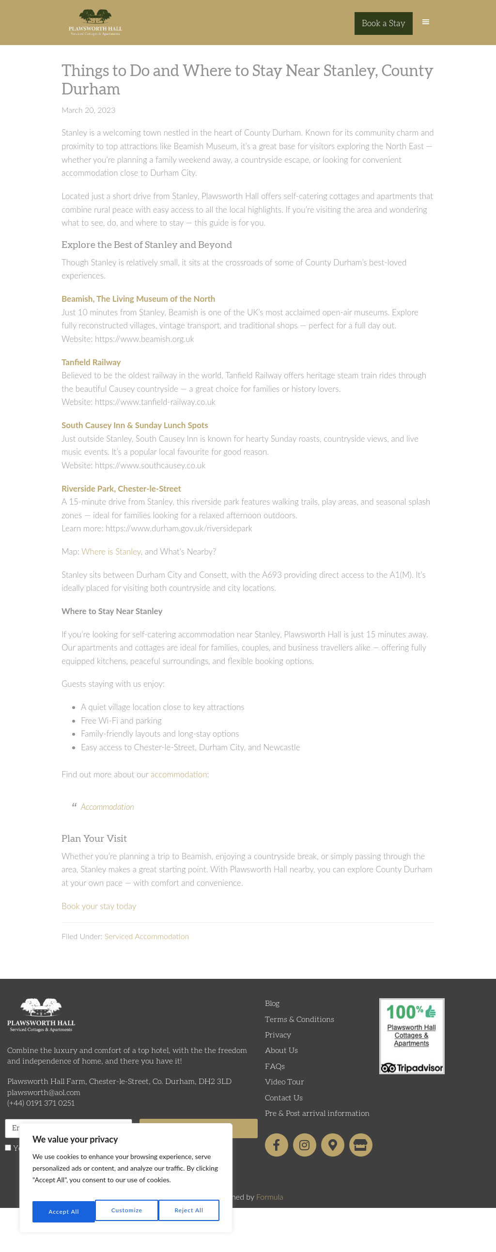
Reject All (126, 1211)
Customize (63, 1211)
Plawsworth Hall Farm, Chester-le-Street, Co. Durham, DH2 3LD (119, 1090)
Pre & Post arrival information (317, 1122)
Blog (272, 1012)
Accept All (189, 1211)
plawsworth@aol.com (43, 1101)
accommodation (179, 782)
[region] (125, 1182)
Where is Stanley (111, 560)
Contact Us (284, 1106)
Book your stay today (99, 914)
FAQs (275, 1075)
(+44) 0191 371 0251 (41, 1112)
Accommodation (107, 815)
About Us (281, 1059)
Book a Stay (383, 24)
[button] (425, 26)
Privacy (278, 1043)
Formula (269, 1205)
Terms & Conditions (299, 1028)
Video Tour (284, 1091)
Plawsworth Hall (95, 27)
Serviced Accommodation (147, 944)
